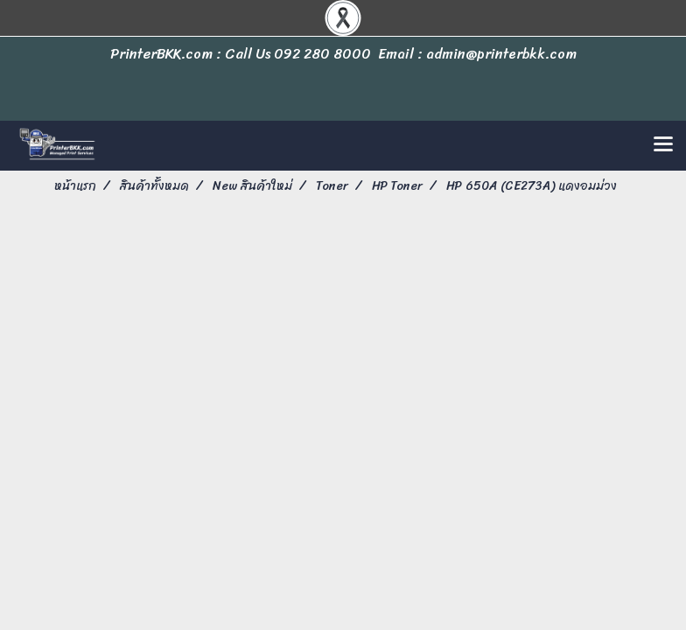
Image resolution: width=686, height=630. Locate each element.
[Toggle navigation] (663, 145)
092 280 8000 (322, 53)
